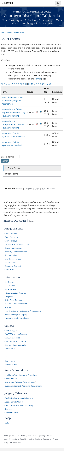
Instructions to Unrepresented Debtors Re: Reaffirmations (13, 124)
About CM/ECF (10, 348)
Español (19, 188)
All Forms (5, 84)
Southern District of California (32, 16)
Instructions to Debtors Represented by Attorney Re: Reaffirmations (13, 112)
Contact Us (9, 270)
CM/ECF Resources (12, 338)
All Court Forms (12, 168)
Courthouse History (12, 259)
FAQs (6, 423)
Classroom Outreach (12, 266)
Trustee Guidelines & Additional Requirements (23, 386)
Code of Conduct (11, 413)
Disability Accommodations (15, 252)
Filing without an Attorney (15, 293)
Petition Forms (11, 173)
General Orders (10, 379)
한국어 (36, 188)
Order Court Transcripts (14, 300)
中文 (43, 188)
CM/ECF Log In (10, 330)
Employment (26, 435)
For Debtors (9, 282)
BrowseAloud (15, 442)
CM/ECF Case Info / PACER (15, 341)
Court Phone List (11, 237)
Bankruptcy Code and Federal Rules (20, 382)
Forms (9, 33)
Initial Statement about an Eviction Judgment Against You (12, 100)
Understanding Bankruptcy (15, 314)
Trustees (7, 307)
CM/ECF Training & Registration (17, 334)
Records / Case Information (15, 304)
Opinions (8, 409)
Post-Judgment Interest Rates (16, 318)
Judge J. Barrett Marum (13, 402)
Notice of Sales (10, 255)
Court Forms (19, 33)
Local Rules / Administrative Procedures (20, 375)
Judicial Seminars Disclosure (40, 439)
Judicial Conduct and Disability (15, 439)
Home (3, 33)
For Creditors (9, 286)
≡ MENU (7, 3)
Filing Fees (8, 296)
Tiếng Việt (28, 188)
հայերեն (51, 188)
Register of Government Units (16, 244)
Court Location (10, 233)
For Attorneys (10, 289)
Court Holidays (10, 241)
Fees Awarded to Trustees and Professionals (22, 311)
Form (5, 92)
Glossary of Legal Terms (42, 435)
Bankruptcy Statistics (13, 248)
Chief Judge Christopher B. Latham (18, 398)
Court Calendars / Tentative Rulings (18, 405)
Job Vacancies (10, 262)
